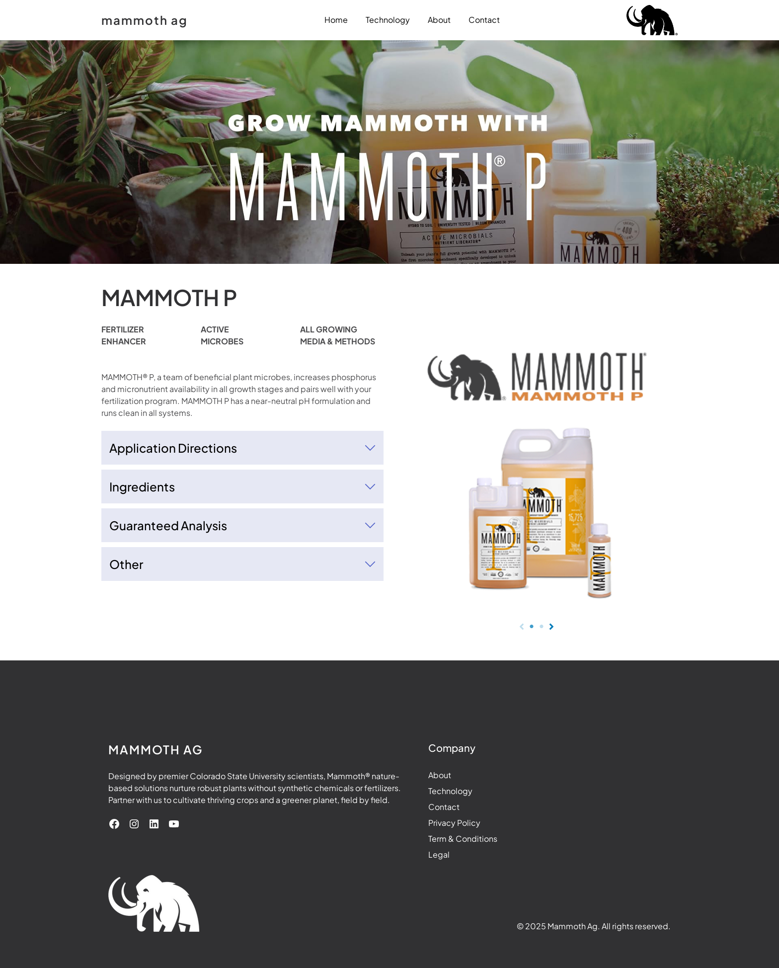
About (418, 775)
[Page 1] (532, 627)
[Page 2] (541, 627)
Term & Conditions (441, 838)
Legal (418, 854)
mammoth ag (144, 19)
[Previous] (522, 627)
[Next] (551, 627)
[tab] (242, 448)
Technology (429, 791)
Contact (423, 807)
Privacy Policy (433, 822)
